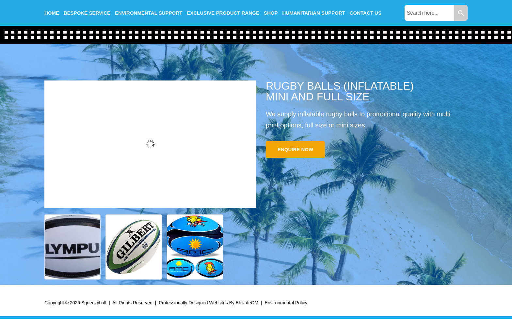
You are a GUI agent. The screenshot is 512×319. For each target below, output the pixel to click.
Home (51, 13)
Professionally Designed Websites (193, 302)
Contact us (365, 13)
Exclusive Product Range (223, 13)
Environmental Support (148, 13)
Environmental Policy (286, 302)
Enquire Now (295, 149)
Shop (271, 13)
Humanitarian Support (313, 13)
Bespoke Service (87, 13)
